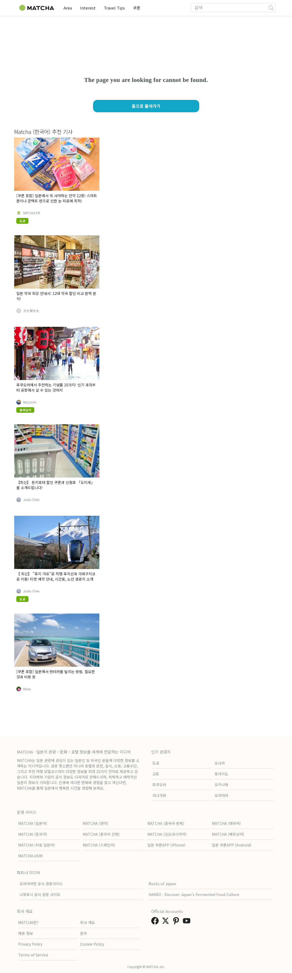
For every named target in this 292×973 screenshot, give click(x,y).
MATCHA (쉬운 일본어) (36, 845)
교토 (155, 773)
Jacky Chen (31, 499)
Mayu (27, 688)
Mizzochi (29, 402)
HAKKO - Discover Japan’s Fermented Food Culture (194, 894)
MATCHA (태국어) (226, 823)
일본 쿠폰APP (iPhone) (166, 845)
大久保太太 (31, 310)
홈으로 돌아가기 (146, 106)
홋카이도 (221, 773)
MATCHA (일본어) (32, 823)
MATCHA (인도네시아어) (167, 834)
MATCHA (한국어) (32, 834)
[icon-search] (271, 8)
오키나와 (221, 784)
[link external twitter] (166, 922)
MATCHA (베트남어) (228, 834)
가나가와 (159, 795)
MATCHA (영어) (95, 823)
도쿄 (155, 763)
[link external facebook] (156, 922)
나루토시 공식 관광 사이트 (40, 894)
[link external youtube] (187, 922)
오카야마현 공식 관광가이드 (41, 883)
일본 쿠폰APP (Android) (231, 845)
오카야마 (221, 795)
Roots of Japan (162, 883)
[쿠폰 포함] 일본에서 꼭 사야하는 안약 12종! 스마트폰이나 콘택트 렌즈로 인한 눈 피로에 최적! (56, 198)
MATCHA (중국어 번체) (165, 823)
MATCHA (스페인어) (99, 845)
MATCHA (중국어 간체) (101, 834)
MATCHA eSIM (30, 855)
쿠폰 (138, 8)
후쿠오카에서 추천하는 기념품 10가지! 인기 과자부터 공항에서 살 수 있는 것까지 (56, 387)
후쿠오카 (159, 784)
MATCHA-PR (31, 213)
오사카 (220, 763)
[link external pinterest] (177, 922)
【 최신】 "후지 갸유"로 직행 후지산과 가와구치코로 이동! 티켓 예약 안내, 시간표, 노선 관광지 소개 (55, 576)
